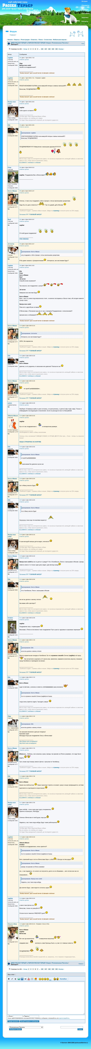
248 (49, 49)
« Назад (25, 49)
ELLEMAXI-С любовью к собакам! (30, 162)
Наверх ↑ (81, 963)
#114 (20, 716)
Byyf (9, 219)
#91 (20, 57)
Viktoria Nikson (13, 415)
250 (56, 49)
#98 (20, 244)
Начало (10, 39)
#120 (20, 924)
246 (42, 49)
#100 (20, 325)
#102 (20, 381)
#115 (20, 748)
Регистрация (25, 39)
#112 (20, 640)
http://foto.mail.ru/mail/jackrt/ (27, 743)
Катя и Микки (12, 191)
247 (46, 49)
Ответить (34, 39)
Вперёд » (61, 49)
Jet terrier (11, 244)
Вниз (83, 43)
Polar (9, 167)
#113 (20, 677)
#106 (20, 478)
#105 (20, 446)
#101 (20, 355)
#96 (20, 191)
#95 (20, 167)
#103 (20, 403)
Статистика (48, 39)
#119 (20, 898)
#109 (20, 556)
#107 (20, 500)
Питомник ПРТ (30, 214)
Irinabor (10, 618)
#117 (20, 802)
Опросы (17, 39)
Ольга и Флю (12, 924)
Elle (9, 125)
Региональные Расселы (60, 43)
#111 (20, 617)
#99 (20, 265)
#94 (20, 125)
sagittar (10, 57)
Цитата (27, 59)
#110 (20, 579)
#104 (20, 415)
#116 (20, 776)
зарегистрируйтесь (64, 1018)
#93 (20, 101)
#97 (20, 219)
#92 (20, 78)
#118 (20, 837)
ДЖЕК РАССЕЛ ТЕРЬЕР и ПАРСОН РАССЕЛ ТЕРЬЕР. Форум (31, 43)
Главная (12, 35)
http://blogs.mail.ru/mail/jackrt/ (28, 741)
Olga (9, 716)
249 (53, 49)
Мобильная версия (59, 39)
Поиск (40, 39)
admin (10, 403)
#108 (20, 534)
